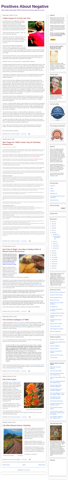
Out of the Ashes (9, 379)
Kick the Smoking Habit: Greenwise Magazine (56, 386)
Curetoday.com (53, 306)
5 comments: (24, 133)
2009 (53, 263)
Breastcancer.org (54, 200)
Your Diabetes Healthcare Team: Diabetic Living (56, 417)
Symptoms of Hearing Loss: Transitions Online (57, 404)
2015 (53, 250)
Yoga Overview (53, 357)
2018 (53, 228)
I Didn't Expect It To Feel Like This (17, 18)
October (55, 234)
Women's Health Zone (55, 331)
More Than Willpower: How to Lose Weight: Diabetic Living (57, 393)
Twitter (51, 188)
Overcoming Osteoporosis (56, 401)
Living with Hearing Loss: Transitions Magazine (56, 389)
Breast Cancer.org (54, 300)
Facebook (52, 185)
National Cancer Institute (56, 323)
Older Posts (42, 465)
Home (24, 465)
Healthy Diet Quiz (54, 348)
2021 (53, 221)
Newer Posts (6, 465)
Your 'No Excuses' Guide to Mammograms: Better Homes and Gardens (57, 413)
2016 (53, 232)
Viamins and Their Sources (56, 355)
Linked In (52, 190)
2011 (53, 259)
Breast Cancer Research (19, 322)
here (56, 174)
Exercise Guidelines (55, 346)
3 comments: (24, 371)
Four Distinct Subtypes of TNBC (16, 320)
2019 (53, 226)
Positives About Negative (25, 6)
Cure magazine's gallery (15, 382)
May (54, 241)
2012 (53, 257)
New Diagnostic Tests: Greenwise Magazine (55, 397)
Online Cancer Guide (55, 326)
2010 (53, 261)
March (54, 243)
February (55, 246)
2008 (53, 266)
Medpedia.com (53, 193)
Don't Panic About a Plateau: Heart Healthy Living (57, 374)
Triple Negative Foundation (56, 328)
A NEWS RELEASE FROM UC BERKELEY (9, 147)
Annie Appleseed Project (56, 297)
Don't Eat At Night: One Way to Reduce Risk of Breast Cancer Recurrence (22, 250)
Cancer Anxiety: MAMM (56, 370)
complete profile (54, 175)
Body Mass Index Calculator (57, 339)
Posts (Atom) (27, 470)
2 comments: (24, 417)
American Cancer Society (56, 294)
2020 (53, 223)
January (55, 248)
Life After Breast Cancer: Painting (16, 425)
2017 (53, 230)
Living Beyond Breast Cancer (57, 313)
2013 (53, 255)
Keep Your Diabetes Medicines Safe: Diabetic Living (57, 382)
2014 (53, 253)
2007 (53, 268)
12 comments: (24, 241)
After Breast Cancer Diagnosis (57, 292)
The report (5, 339)
